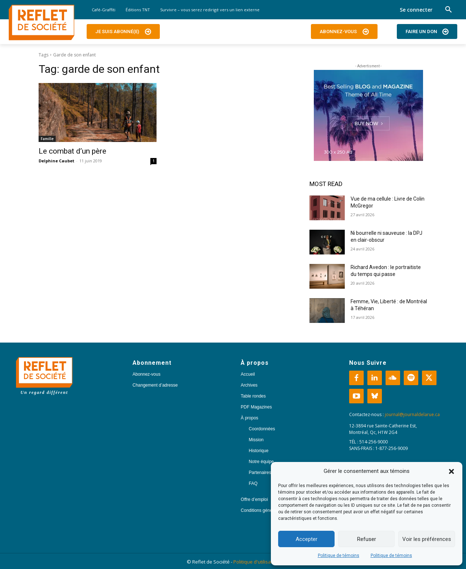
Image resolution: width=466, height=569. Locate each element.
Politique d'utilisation (256, 561)
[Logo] (41, 22)
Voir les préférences (426, 539)
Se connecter (416, 9)
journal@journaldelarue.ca (412, 414)
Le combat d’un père (72, 151)
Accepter (306, 539)
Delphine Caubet (56, 160)
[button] (451, 471)
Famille (47, 138)
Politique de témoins (338, 555)
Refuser (366, 539)
